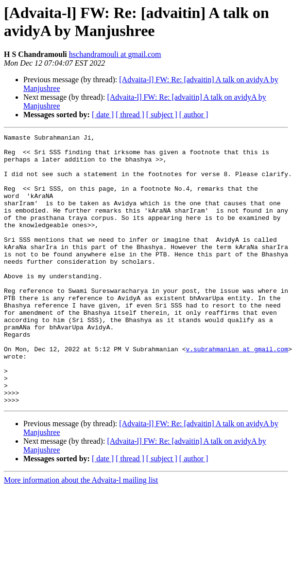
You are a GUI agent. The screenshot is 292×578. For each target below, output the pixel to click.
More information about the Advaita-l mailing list (81, 534)
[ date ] (103, 114)
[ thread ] (130, 114)
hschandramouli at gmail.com (115, 54)
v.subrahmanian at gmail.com (237, 392)
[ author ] (193, 114)
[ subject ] (161, 114)
